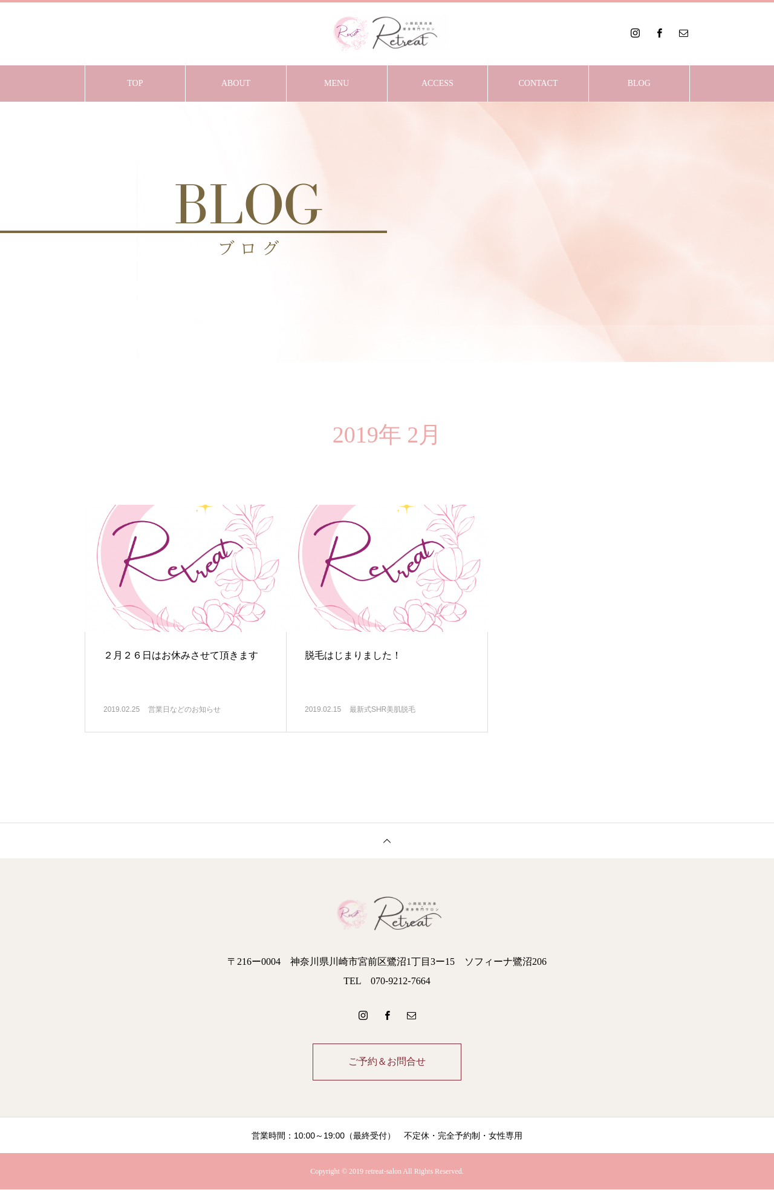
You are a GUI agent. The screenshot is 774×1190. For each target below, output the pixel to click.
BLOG (639, 83)
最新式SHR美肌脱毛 (382, 709)
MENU (336, 83)
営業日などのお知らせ (184, 709)
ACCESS (437, 83)
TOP (135, 83)
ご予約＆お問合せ (387, 1062)
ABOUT (235, 83)
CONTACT (538, 83)
